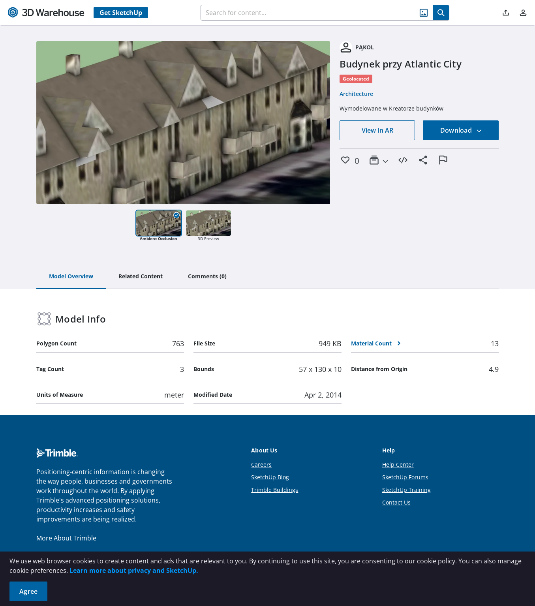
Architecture (356, 94)
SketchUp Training (406, 489)
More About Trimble (66, 538)
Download (461, 130)
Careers (261, 464)
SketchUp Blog (270, 477)
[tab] (71, 277)
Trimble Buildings (274, 489)
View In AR (377, 130)
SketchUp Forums (405, 477)
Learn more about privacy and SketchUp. (133, 570)
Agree (28, 591)
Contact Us (396, 502)
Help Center (398, 464)
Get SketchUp (120, 12)
